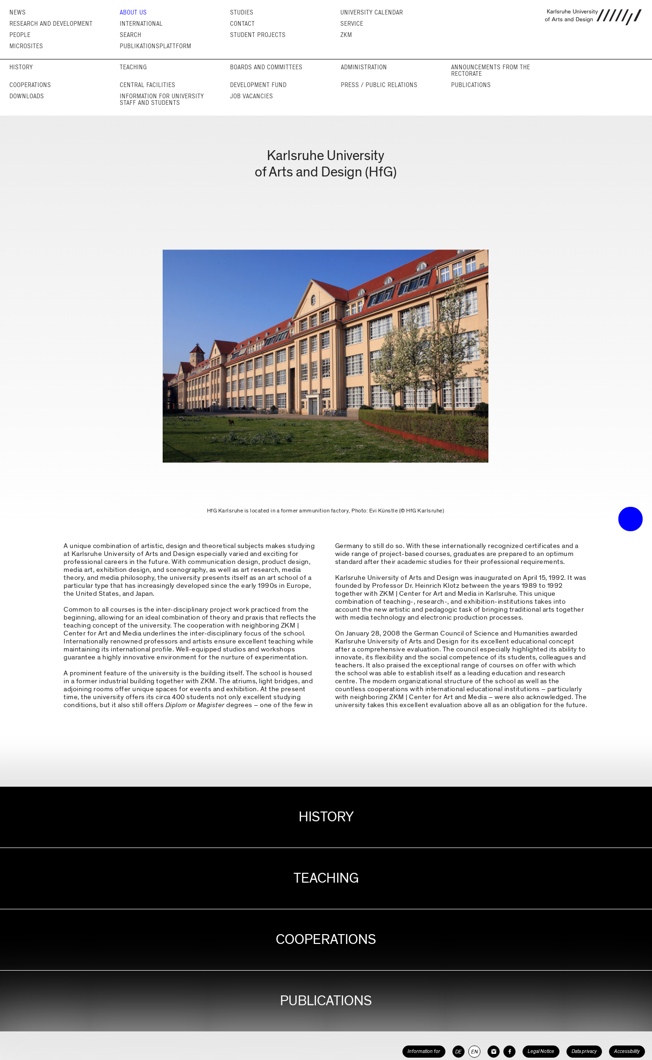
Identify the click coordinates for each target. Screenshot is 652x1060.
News (17, 12)
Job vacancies (251, 96)
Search (130, 35)
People (19, 35)
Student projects (258, 35)
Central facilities (147, 85)
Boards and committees (266, 67)
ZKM (346, 35)
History (21, 67)
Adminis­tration (364, 67)
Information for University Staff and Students (162, 99)
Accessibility (627, 1051)
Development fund (258, 85)
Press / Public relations (379, 85)
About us (133, 12)
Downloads (26, 96)
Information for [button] (424, 1051)
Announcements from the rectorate (490, 70)
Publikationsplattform (155, 46)
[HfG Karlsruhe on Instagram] (493, 1051)
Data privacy (584, 1051)
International (141, 24)
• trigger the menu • (630, 519)
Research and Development (51, 24)
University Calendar (371, 12)
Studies (241, 12)
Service (351, 24)
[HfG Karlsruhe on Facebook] (509, 1051)
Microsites (26, 46)
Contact (242, 24)
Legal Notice (541, 1051)
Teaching (133, 67)
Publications (471, 85)
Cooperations (30, 85)
